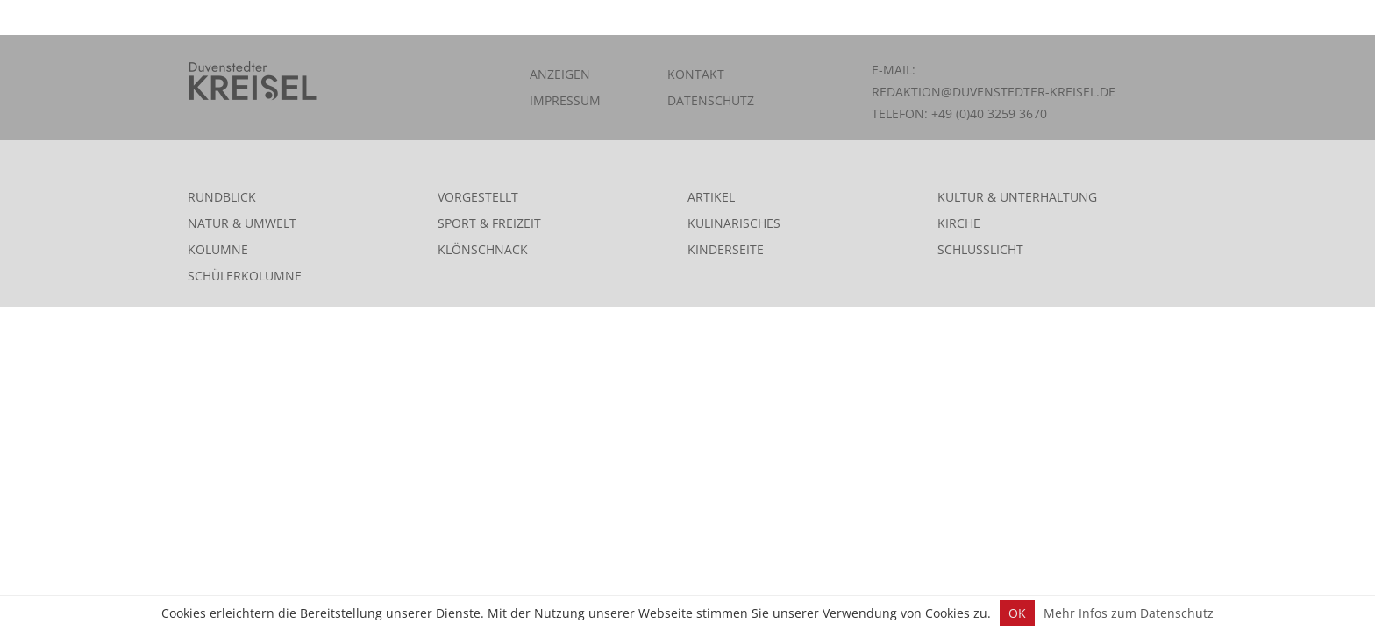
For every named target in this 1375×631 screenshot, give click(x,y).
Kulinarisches (734, 223)
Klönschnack (483, 249)
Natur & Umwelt (242, 223)
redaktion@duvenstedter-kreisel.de (993, 91)
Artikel (711, 196)
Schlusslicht (980, 249)
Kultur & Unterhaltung (1017, 196)
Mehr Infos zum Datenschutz (1129, 613)
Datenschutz (710, 100)
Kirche (958, 223)
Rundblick (222, 196)
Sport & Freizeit (489, 223)
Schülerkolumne (245, 275)
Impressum (565, 100)
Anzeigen (560, 74)
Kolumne (218, 249)
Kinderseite (726, 249)
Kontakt (695, 74)
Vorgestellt (478, 196)
